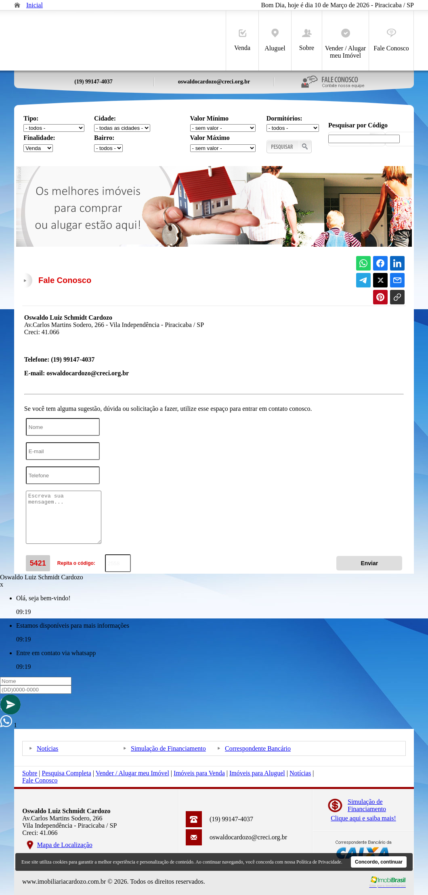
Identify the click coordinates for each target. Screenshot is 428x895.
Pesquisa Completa (66, 773)
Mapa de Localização (64, 844)
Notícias (47, 748)
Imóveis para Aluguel (257, 773)
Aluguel (274, 40)
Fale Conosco (391, 40)
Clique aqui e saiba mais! (363, 818)
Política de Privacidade (318, 862)
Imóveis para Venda (199, 773)
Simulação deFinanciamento (367, 805)
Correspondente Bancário (258, 748)
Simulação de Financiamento (168, 748)
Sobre (306, 40)
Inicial (34, 5)
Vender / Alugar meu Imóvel (345, 44)
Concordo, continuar (379, 862)
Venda (242, 40)
